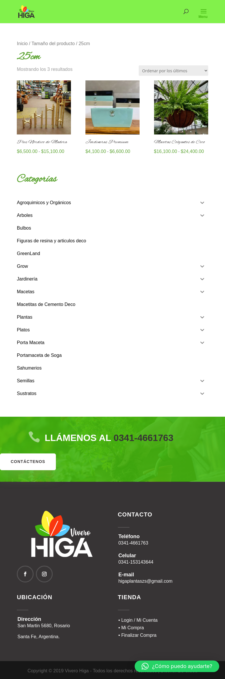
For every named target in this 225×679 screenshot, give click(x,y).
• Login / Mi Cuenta (138, 620)
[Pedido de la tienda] (173, 70)
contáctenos (28, 461)
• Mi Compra (131, 627)
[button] (177, 666)
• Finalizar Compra (137, 635)
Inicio (22, 43)
